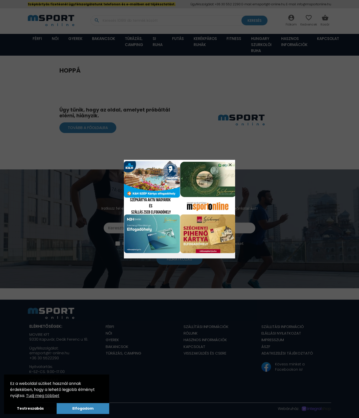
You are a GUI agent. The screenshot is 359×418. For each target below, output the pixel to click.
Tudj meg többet (42, 396)
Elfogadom (83, 408)
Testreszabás (30, 408)
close (230, 164)
